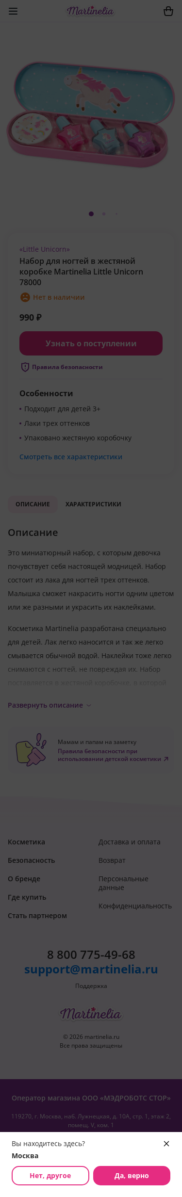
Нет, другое (50, 1175)
